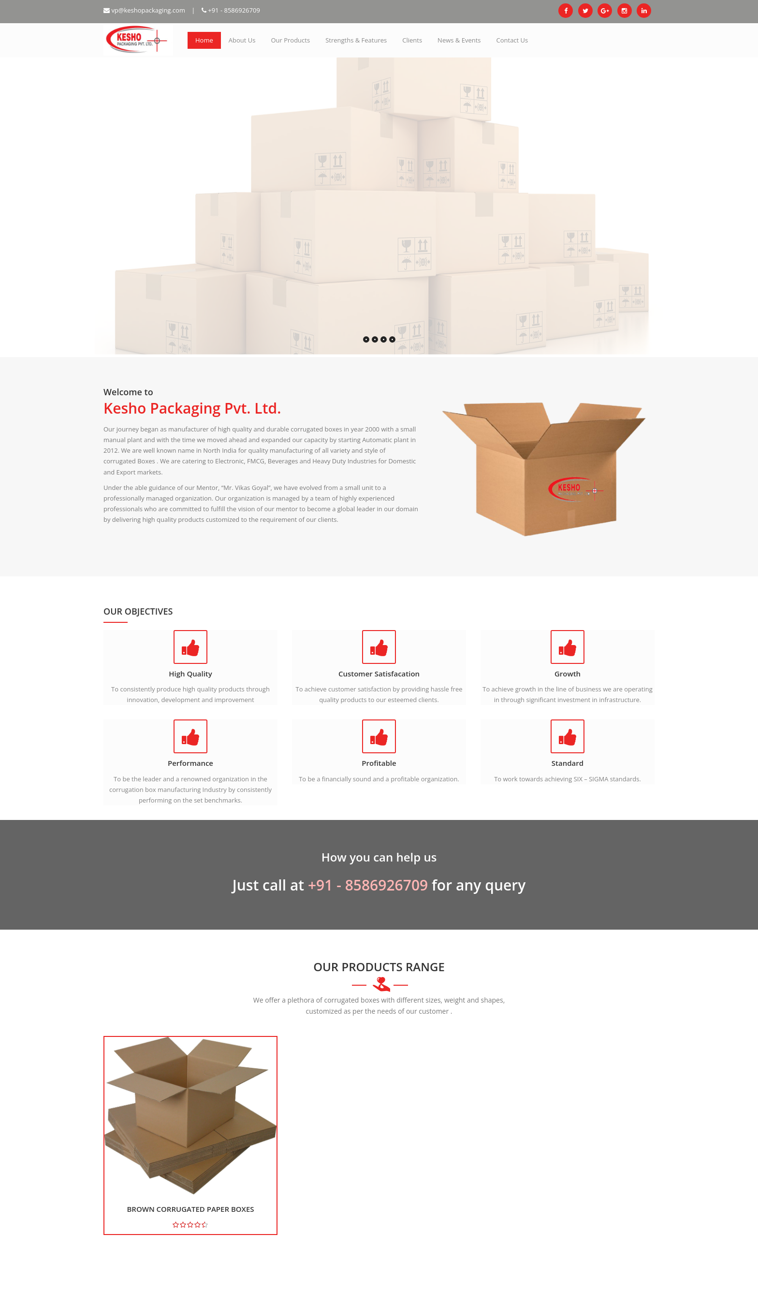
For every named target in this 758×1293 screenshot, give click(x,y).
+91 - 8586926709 (231, 10)
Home (204, 40)
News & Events (459, 40)
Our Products (290, 40)
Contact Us (512, 40)
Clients (412, 40)
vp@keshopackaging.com (144, 10)
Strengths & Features (356, 40)
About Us (242, 40)
